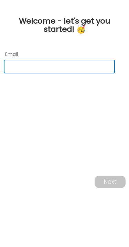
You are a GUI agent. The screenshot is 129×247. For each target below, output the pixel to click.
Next (110, 182)
